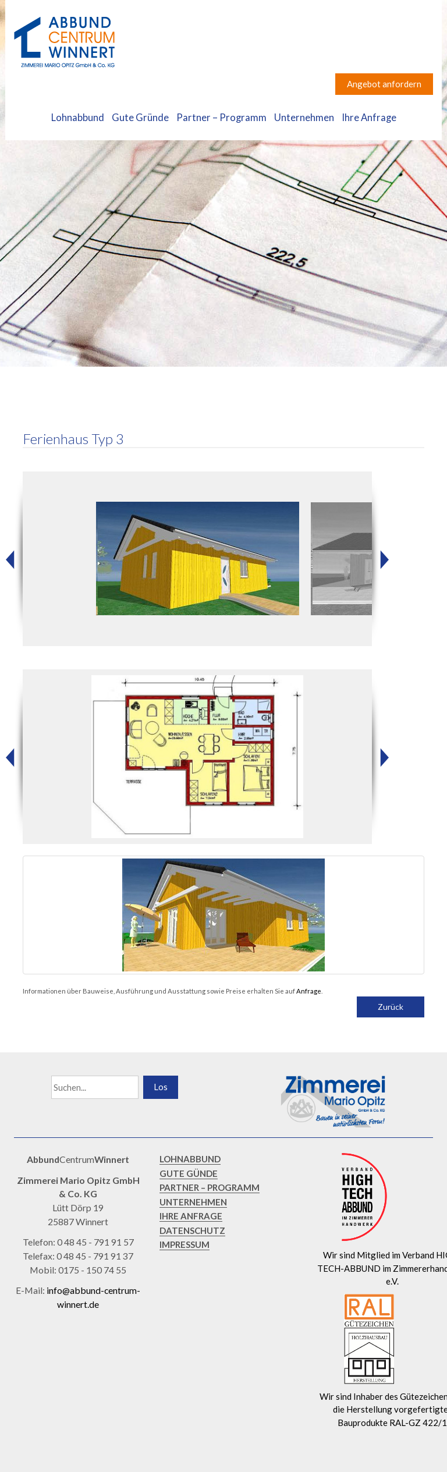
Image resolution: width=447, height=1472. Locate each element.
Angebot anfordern (384, 84)
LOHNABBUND (190, 1159)
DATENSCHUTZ (192, 1230)
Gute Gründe (140, 117)
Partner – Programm (221, 117)
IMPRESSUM (184, 1244)
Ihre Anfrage (369, 117)
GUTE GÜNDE (188, 1173)
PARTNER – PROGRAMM (209, 1187)
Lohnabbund (77, 117)
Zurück (390, 1007)
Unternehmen (304, 117)
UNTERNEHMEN (193, 1202)
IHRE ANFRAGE (190, 1216)
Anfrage (308, 991)
